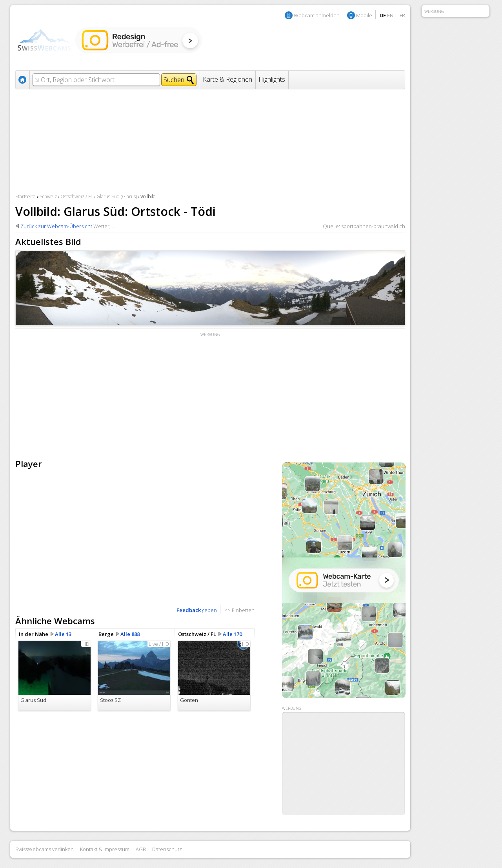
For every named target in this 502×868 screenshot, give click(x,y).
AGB (141, 849)
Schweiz (48, 196)
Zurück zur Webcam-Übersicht (56, 226)
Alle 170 (232, 634)
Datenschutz (167, 849)
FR (402, 15)
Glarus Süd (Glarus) (116, 196)
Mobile (364, 15)
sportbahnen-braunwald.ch (373, 226)
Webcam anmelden (317, 15)
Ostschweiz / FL (76, 196)
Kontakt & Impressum (104, 849)
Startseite (25, 196)
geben (196, 610)
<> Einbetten (239, 610)
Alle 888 (130, 634)
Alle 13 (63, 634)
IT (396, 15)
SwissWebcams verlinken (44, 849)
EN (390, 15)
